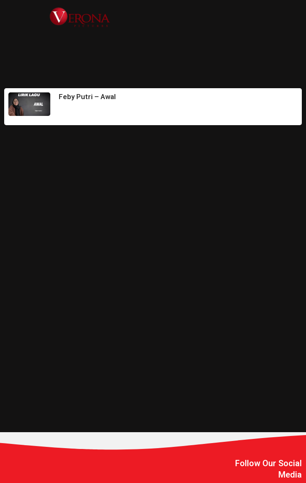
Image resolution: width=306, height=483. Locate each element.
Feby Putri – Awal (87, 96)
